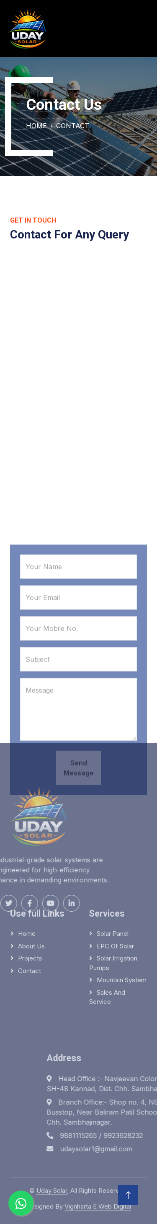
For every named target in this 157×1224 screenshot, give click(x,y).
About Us (31, 913)
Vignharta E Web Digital (97, 1203)
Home (36, 126)
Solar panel (113, 901)
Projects (30, 926)
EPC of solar (115, 913)
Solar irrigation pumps (113, 930)
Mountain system (122, 947)
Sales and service (107, 964)
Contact (29, 938)
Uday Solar (51, 1187)
